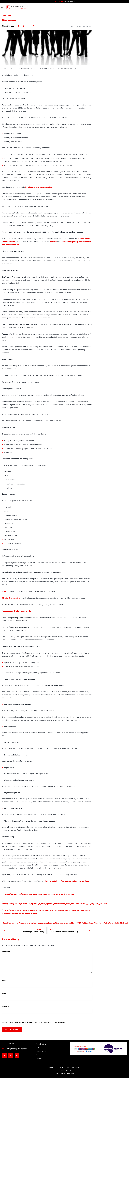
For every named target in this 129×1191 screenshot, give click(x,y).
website (53, 242)
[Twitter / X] (10, 1055)
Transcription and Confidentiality (70, 930)
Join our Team (41, 1051)
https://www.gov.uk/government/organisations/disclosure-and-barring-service (39, 894)
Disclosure (7, 16)
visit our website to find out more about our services (66, 881)
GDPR (72, 1074)
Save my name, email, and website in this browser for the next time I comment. (34, 1022)
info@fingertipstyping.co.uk (17, 1049)
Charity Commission (11, 598)
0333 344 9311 (12, 1044)
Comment (6, 951)
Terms (57, 1074)
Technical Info (41, 1044)
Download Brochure (43, 1055)
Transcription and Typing (24, 930)
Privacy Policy (65, 1074)
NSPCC (5, 591)
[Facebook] (4, 1055)
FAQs (37, 1048)
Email (5, 993)
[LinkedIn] (17, 1055)
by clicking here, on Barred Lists (38, 187)
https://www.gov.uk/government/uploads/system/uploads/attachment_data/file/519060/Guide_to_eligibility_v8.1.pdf (54, 904)
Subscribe (39, 1058)
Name (4, 980)
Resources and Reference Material (16, 611)
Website (5, 1006)
